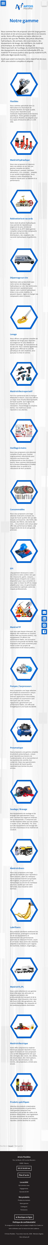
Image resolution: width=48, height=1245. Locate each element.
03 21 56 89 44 (24, 1168)
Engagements (24, 1188)
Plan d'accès (24, 1175)
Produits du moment (24, 1200)
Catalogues (24, 1207)
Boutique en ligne (24, 1217)
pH (28, 1237)
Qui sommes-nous (24, 1185)
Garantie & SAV (24, 1192)
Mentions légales (38, 1234)
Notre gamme (24, 1203)
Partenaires (24, 1210)
